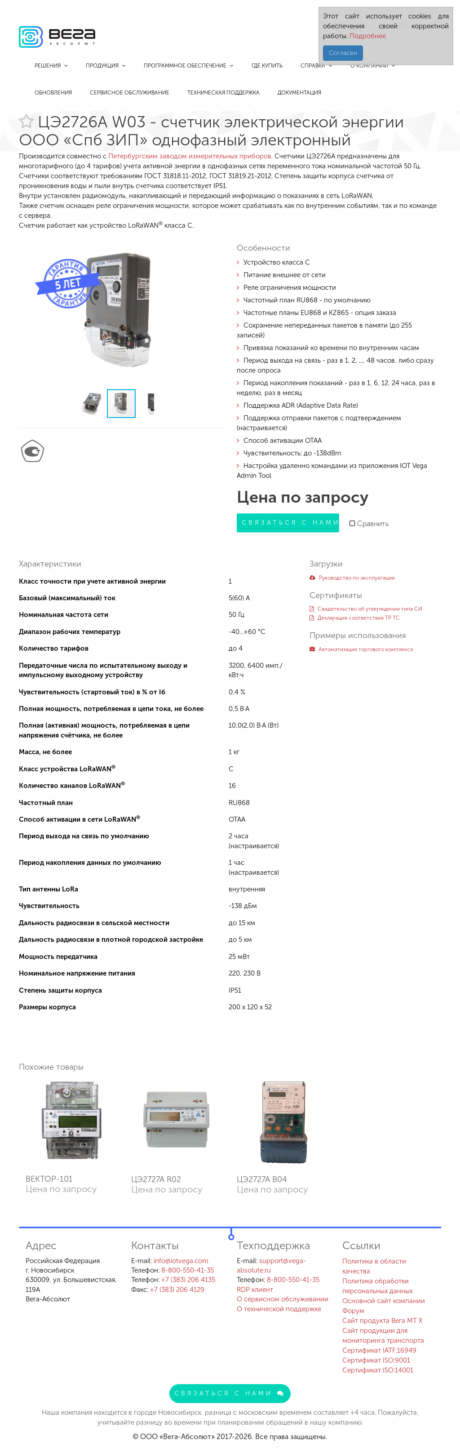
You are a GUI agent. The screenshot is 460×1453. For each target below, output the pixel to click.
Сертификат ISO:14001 (377, 1370)
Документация (299, 93)
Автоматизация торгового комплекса (361, 649)
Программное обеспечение (189, 66)
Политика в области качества (374, 1266)
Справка (316, 66)
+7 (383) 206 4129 (177, 1290)
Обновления (53, 93)
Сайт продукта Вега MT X (382, 1321)
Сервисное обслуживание (129, 93)
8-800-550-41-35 (187, 1270)
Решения (51, 66)
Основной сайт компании (383, 1301)
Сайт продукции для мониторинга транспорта (383, 1336)
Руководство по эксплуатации (352, 578)
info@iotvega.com (181, 1261)
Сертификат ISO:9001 (376, 1360)
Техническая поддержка (223, 93)
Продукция (106, 66)
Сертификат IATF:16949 (379, 1350)
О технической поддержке (279, 1309)
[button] (215, 243)
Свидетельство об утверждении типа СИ (366, 609)
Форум (353, 1311)
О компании (372, 66)
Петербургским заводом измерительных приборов (189, 156)
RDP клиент (255, 1290)
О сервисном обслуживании (282, 1299)
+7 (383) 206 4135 (188, 1280)
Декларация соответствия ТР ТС (355, 618)
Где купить (267, 66)
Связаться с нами (290, 522)
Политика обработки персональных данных (377, 1286)
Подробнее (367, 36)
